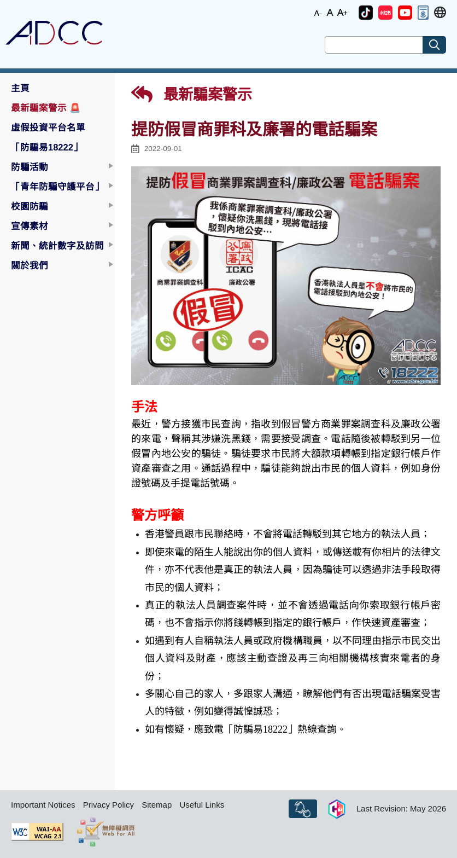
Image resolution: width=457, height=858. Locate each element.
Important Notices (43, 804)
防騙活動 (29, 167)
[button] (366, 12)
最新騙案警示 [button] (46, 108)
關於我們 (29, 265)
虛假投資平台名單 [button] (48, 127)
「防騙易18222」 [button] (47, 147)
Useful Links (201, 804)
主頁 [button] (20, 88)
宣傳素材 (29, 226)
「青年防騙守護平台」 (57, 187)
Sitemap (157, 804)
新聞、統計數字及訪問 (57, 246)
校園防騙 (29, 206)
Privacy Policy (108, 804)
